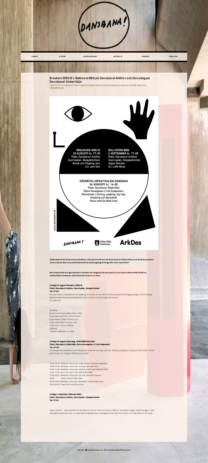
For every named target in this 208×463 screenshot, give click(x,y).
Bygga (62, 56)
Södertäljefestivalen (57, 88)
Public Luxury (141, 85)
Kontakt (146, 56)
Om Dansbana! (90, 56)
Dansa (34, 56)
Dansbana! (68, 85)
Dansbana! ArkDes (87, 85)
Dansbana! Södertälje (128, 85)
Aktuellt (117, 56)
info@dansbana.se (95, 450)
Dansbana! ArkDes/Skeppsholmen (107, 85)
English (173, 56)
